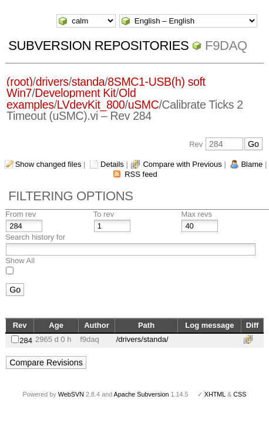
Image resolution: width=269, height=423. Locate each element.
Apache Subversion (141, 394)
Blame (252, 164)
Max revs (196, 214)
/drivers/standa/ (142, 339)
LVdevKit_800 (91, 104)
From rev (20, 214)
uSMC (143, 104)
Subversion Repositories (98, 45)
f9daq (226, 45)
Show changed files (48, 164)
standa (88, 81)
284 (25, 340)
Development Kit (75, 92)
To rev (103, 214)
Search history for (35, 237)
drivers (52, 81)
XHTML (215, 394)
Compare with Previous (182, 164)
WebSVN (71, 394)
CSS (239, 394)
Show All (20, 260)
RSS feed (141, 174)
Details (112, 164)
